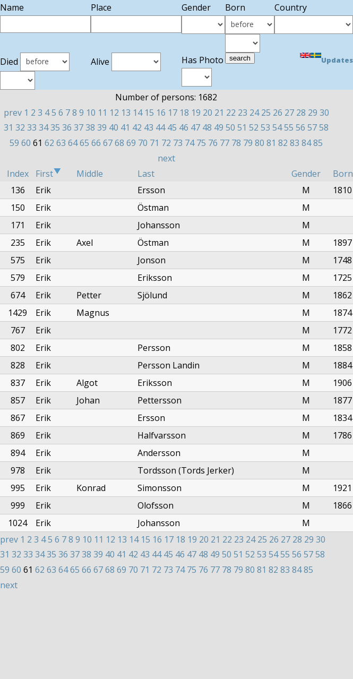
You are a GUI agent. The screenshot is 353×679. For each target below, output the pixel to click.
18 (184, 112)
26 (277, 112)
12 (114, 112)
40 (113, 127)
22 (231, 112)
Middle (89, 173)
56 (300, 127)
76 (213, 143)
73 (178, 143)
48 (207, 127)
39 (102, 127)
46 (183, 127)
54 (277, 127)
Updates (337, 60)
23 (242, 112)
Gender (306, 173)
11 (102, 112)
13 (126, 112)
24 (254, 112)
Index (18, 173)
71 (154, 143)
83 (294, 143)
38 (90, 127)
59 (14, 143)
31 (8, 127)
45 (172, 127)
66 (96, 143)
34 (43, 127)
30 (324, 112)
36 (67, 127)
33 (32, 127)
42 (137, 127)
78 (236, 143)
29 (312, 112)
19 (196, 112)
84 (306, 143)
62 (49, 143)
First (48, 173)
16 (161, 112)
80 (259, 143)
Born (343, 173)
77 (224, 143)
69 (131, 143)
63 (61, 143)
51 (242, 127)
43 (148, 127)
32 (20, 127)
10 (91, 112)
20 (207, 112)
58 (324, 127)
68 (119, 143)
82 (283, 143)
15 (149, 112)
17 (172, 112)
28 (301, 112)
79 (248, 143)
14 (137, 112)
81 (271, 143)
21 (219, 112)
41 (125, 127)
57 (312, 127)
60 (26, 143)
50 (230, 127)
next (166, 158)
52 (254, 127)
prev (13, 112)
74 (189, 143)
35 (55, 127)
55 (289, 127)
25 (266, 112)
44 (160, 127)
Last (145, 173)
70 (143, 143)
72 (166, 143)
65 (84, 143)
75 (201, 143)
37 (78, 127)
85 (318, 143)
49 (218, 127)
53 (265, 127)
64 (73, 143)
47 (195, 127)
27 (289, 112)
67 (108, 143)
